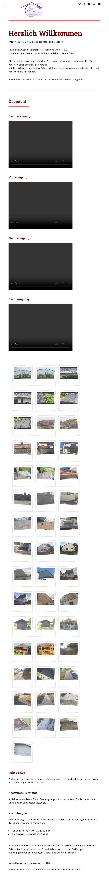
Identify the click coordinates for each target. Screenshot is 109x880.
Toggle (5, 6)
